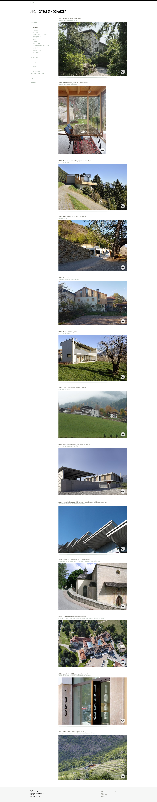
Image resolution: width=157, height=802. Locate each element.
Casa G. (35, 38)
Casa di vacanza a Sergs (40, 34)
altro (32, 79)
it (30, 2)
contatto (34, 86)
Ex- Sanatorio (37, 49)
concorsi (35, 66)
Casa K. (35, 41)
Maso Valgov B (37, 36)
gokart (102, 793)
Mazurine (35, 32)
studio (33, 82)
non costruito (36, 71)
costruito (35, 27)
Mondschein (36, 43)
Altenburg (35, 31)
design (34, 62)
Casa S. (35, 40)
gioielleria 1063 (37, 50)
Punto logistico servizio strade (41, 45)
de (33, 2)
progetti (34, 22)
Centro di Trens (37, 47)
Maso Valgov (36, 52)
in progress (36, 57)
